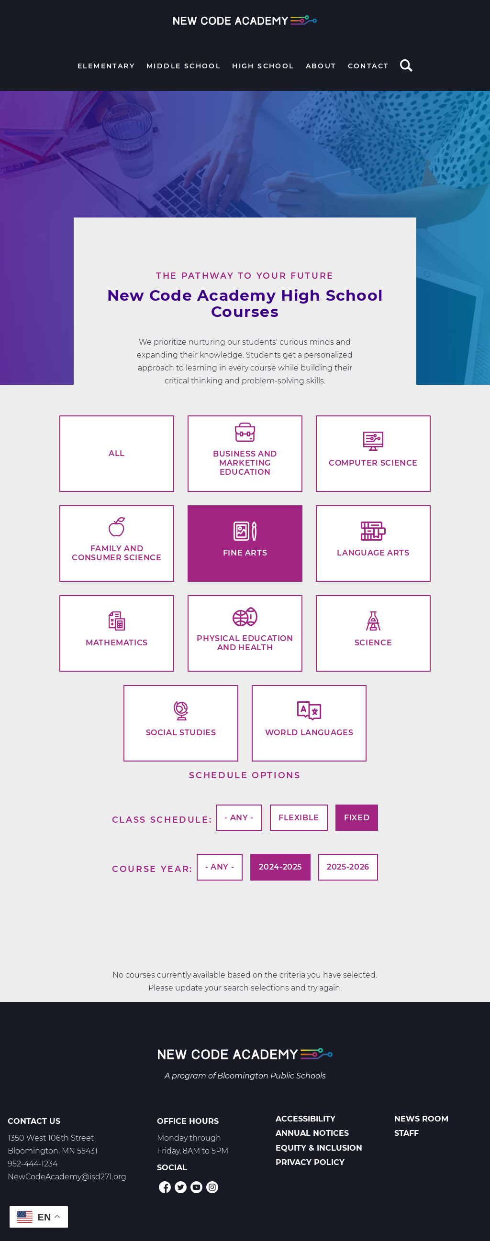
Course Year (150, 868)
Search (406, 66)
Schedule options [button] (245, 775)
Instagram (212, 1187)
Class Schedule (160, 819)
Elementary (106, 66)
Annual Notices (312, 1133)
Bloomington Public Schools (271, 1075)
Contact (368, 66)
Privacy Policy (310, 1162)
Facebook (165, 1187)
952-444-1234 (32, 1163)
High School (263, 66)
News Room (421, 1118)
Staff (406, 1133)
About (321, 66)
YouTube (196, 1187)
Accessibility (305, 1118)
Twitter (181, 1187)
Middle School (183, 66)
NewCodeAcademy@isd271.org (67, 1176)
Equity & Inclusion (319, 1148)
